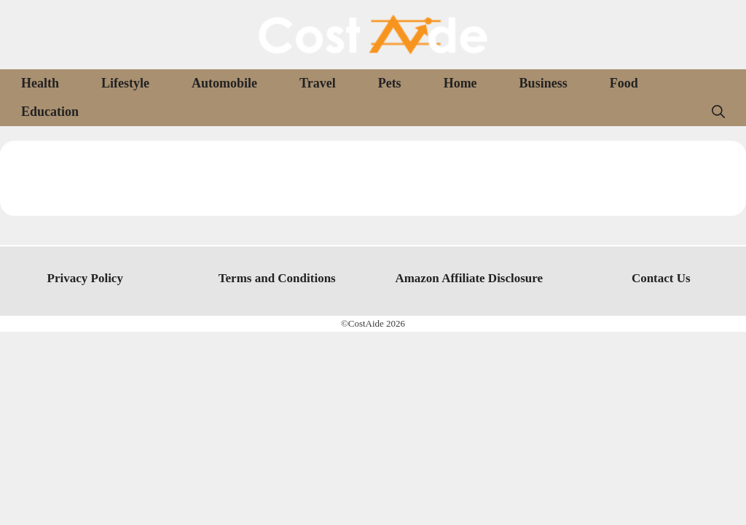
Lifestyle (125, 83)
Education (50, 111)
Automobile (224, 83)
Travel (317, 83)
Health (40, 83)
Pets (389, 83)
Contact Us (661, 278)
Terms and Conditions (277, 278)
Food (624, 83)
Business (543, 83)
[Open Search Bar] (718, 112)
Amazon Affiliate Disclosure (469, 278)
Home (460, 83)
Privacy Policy (85, 278)
